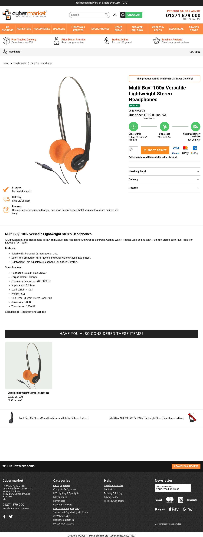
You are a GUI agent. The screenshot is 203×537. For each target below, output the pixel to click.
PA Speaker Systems (63, 523)
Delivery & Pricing (113, 493)
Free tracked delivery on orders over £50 (101, 2)
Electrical (176, 28)
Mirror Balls (59, 500)
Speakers (59, 28)
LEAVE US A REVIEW (186, 466)
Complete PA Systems (64, 489)
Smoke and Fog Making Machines (70, 512)
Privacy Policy (111, 496)
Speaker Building (137, 29)
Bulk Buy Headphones (39, 63)
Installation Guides (113, 485)
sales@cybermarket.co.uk (16, 508)
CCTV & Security (61, 515)
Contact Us (109, 489)
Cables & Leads (158, 29)
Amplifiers (24, 28)
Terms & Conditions (114, 500)
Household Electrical (63, 519)
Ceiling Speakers (61, 485)
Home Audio (118, 29)
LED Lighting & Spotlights (66, 493)
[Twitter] (4, 515)
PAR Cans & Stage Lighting (66, 508)
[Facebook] (11, 515)
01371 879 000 (183, 15)
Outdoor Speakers (62, 504)
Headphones (42, 28)
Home (6, 63)
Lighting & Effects (78, 29)
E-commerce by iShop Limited (168, 524)
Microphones (100, 28)
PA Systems (7, 29)
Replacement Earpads (33, 311)
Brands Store (194, 29)
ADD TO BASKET (155, 150)
